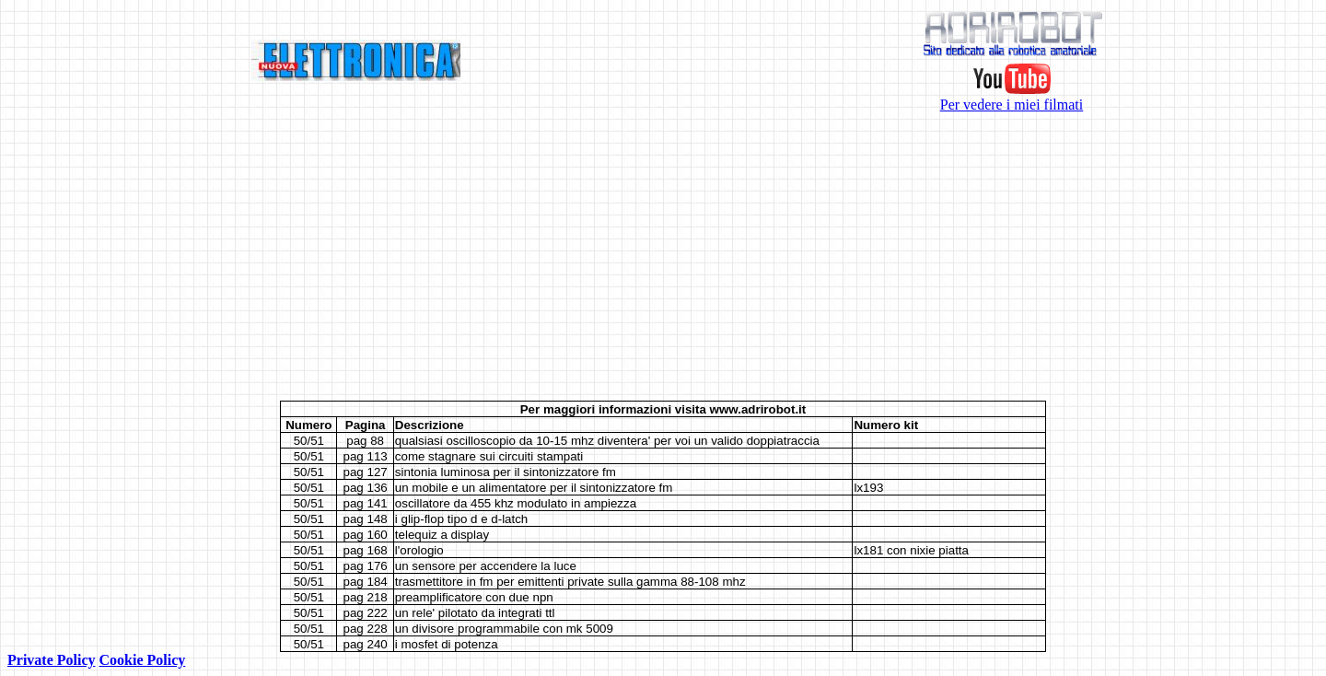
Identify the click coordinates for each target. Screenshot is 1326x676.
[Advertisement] (663, 257)
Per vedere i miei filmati (1012, 98)
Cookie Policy (142, 660)
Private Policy (51, 660)
